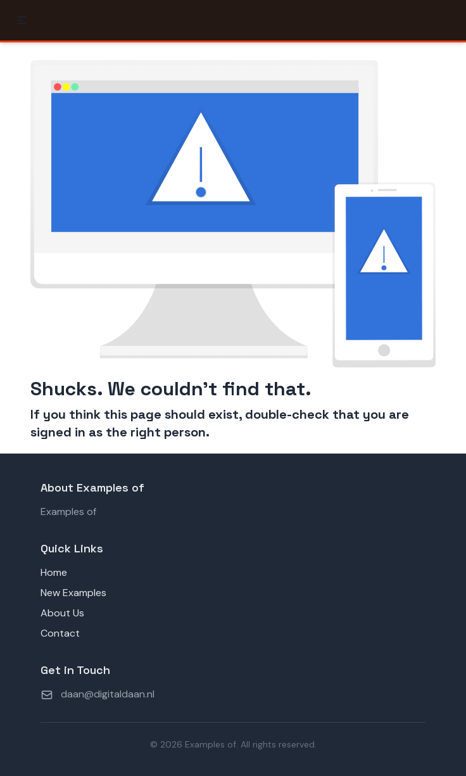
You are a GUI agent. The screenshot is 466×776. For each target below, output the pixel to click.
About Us (62, 613)
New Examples (73, 592)
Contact (60, 633)
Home (54, 572)
